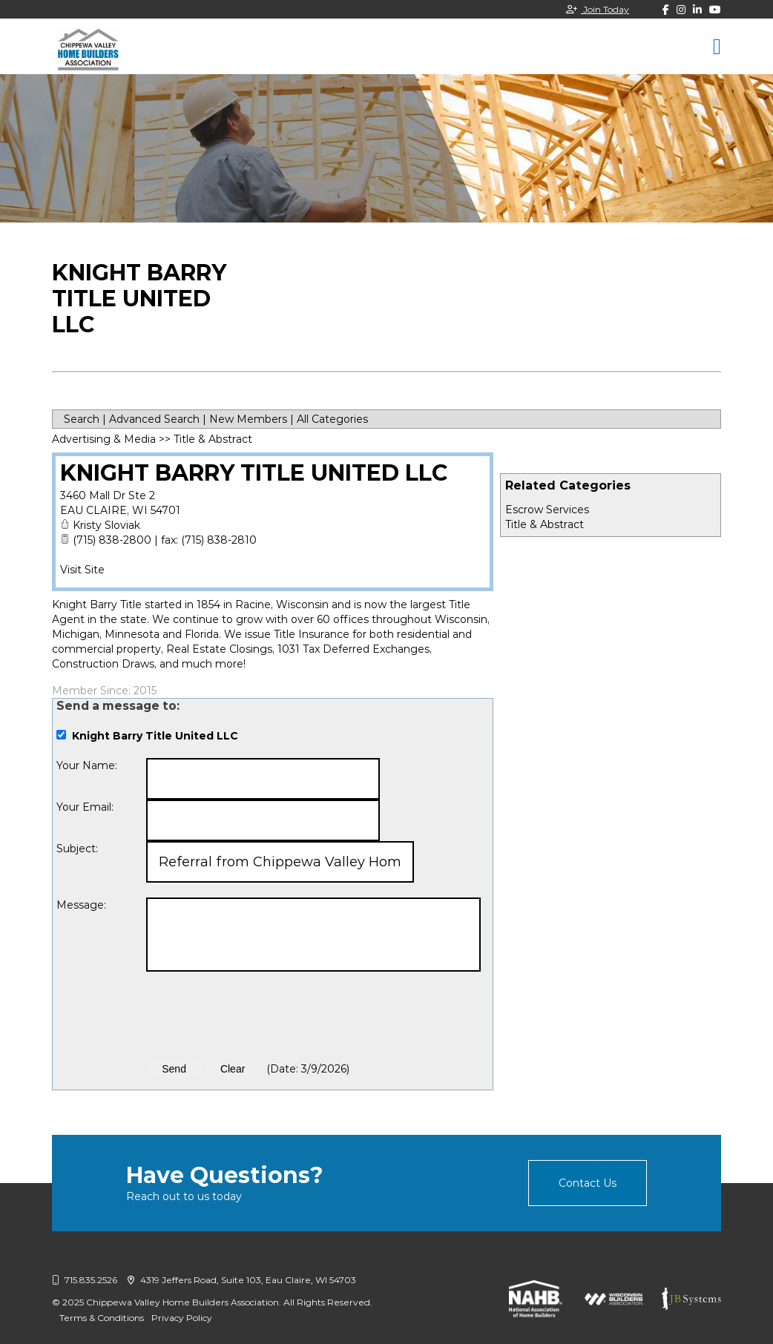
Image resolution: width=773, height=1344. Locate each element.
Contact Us (587, 1183)
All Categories (332, 419)
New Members (248, 419)
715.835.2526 (84, 1279)
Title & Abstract (544, 524)
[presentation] (259, 1015)
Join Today (597, 9)
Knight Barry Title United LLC (254, 473)
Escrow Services (547, 509)
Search (81, 419)
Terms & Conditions (101, 1317)
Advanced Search (154, 419)
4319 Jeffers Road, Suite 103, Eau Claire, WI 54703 (242, 1279)
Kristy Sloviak (106, 525)
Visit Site (82, 569)
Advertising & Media (104, 439)
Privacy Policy (181, 1317)
